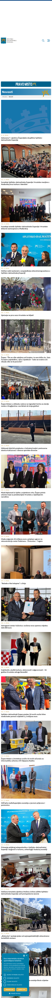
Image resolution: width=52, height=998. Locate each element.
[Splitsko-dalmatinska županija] (8, 41)
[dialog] (15, 974)
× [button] (26, 955)
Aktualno (4, 97)
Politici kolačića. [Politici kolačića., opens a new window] (8, 971)
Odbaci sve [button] (21, 989)
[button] (15, 993)
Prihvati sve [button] (9, 989)
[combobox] (24, 956)
